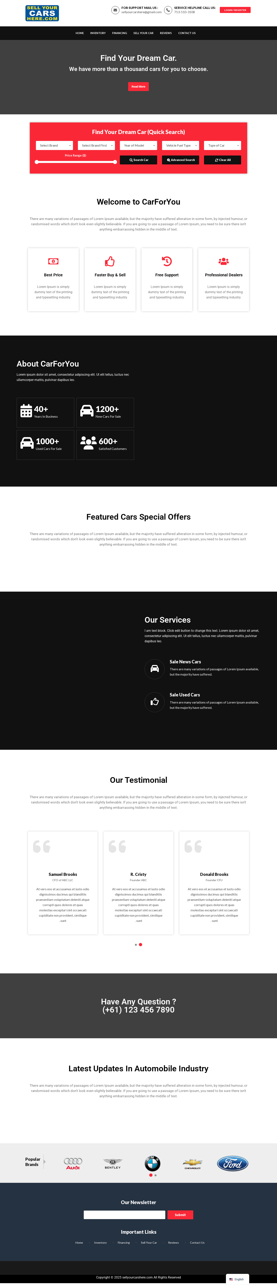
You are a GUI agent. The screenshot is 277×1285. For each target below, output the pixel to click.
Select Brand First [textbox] (94, 147)
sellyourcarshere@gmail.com (140, 13)
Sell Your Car (143, 35)
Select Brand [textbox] (49, 147)
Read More (138, 88)
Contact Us (187, 35)
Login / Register (234, 10)
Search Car (139, 162)
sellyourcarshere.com (137, 1279)
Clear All (223, 162)
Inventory (98, 35)
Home (80, 35)
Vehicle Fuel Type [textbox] (178, 147)
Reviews (166, 35)
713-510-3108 (183, 13)
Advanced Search (181, 162)
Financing (119, 35)
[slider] (37, 164)
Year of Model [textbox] (134, 147)
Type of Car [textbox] (216, 147)
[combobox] (54, 147)
